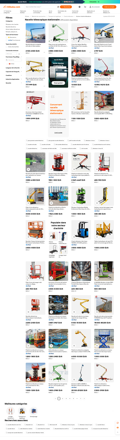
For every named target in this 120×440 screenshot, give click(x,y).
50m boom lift (52, 424)
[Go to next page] (84, 398)
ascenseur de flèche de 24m (49, 148)
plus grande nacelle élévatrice (34, 140)
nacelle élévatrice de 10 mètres (80, 144)
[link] (117, 423)
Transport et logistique (54, 16)
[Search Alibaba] (41, 7)
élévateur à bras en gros (67, 424)
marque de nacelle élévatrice (99, 428)
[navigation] (14, 207)
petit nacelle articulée (74, 140)
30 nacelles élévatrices (61, 144)
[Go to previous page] (55, 398)
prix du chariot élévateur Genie (35, 432)
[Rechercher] (66, 6)
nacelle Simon (100, 424)
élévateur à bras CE (97, 148)
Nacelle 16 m (28, 424)
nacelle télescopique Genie (80, 428)
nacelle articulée (31, 144)
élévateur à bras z (89, 140)
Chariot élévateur (68, 16)
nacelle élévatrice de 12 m (13, 424)
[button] (58, 7)
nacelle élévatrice (31, 148)
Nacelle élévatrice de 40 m (61, 428)
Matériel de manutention (39, 16)
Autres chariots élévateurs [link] (83, 16)
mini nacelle (84, 148)
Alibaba (27, 16)
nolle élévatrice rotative (25, 428)
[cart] (85, 7)
